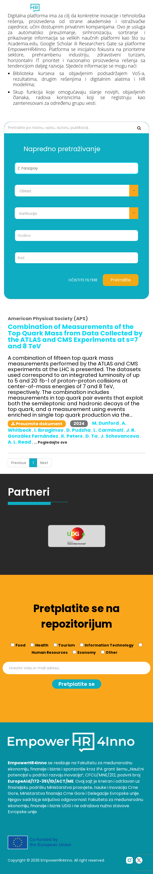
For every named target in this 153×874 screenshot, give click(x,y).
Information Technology (109, 645)
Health (41, 645)
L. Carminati (108, 430)
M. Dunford (106, 423)
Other (112, 652)
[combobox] (76, 191)
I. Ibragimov (49, 430)
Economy (86, 652)
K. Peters (72, 436)
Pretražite (121, 280)
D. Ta (92, 436)
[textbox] (76, 191)
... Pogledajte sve (50, 442)
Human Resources (50, 652)
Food (20, 645)
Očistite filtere (83, 280)
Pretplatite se (77, 684)
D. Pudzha (79, 430)
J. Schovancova (120, 436)
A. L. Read (20, 442)
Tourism (66, 645)
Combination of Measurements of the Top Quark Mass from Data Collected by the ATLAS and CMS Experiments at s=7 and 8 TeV (75, 336)
